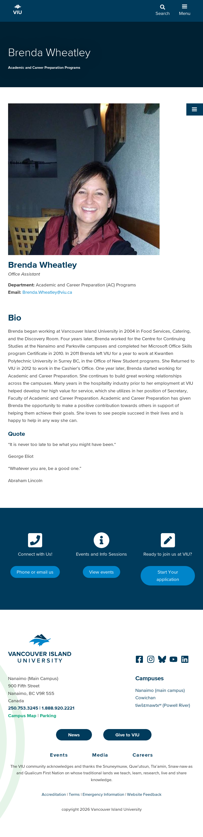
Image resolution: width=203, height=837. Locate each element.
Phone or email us (35, 572)
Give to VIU (127, 734)
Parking (48, 715)
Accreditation (54, 794)
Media (100, 755)
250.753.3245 (23, 708)
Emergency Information (103, 794)
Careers (143, 755)
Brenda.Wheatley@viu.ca (47, 292)
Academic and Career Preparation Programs (44, 67)
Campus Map (22, 715)
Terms (74, 794)
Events (59, 755)
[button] (194, 109)
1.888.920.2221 (58, 708)
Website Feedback (144, 794)
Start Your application (168, 575)
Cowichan (145, 697)
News (74, 734)
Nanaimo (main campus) (160, 690)
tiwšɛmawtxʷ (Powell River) (162, 705)
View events (101, 572)
